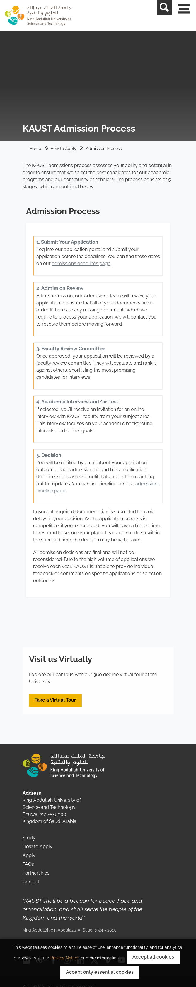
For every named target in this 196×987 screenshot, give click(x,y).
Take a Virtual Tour (55, 700)
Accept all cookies (153, 957)
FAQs (28, 864)
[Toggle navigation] (188, 15)
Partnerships (36, 873)
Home (35, 148)
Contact (31, 882)
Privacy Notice (64, 958)
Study (29, 838)
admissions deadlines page (81, 263)
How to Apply (63, 148)
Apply (29, 855)
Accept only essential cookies (100, 972)
